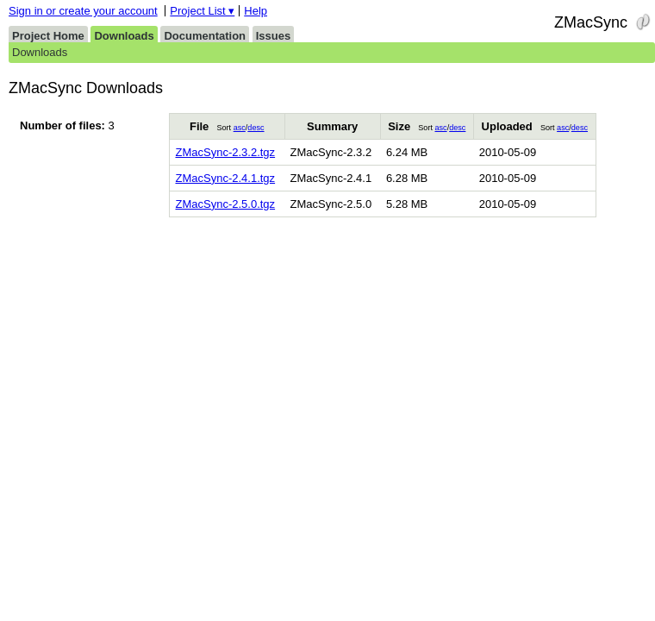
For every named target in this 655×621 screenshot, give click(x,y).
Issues (273, 35)
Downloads (123, 35)
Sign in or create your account (83, 10)
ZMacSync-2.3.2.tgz (225, 152)
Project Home (48, 35)
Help (255, 10)
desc (255, 127)
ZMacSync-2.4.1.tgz (225, 178)
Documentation (205, 35)
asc (240, 127)
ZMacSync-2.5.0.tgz (225, 204)
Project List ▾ (202, 10)
